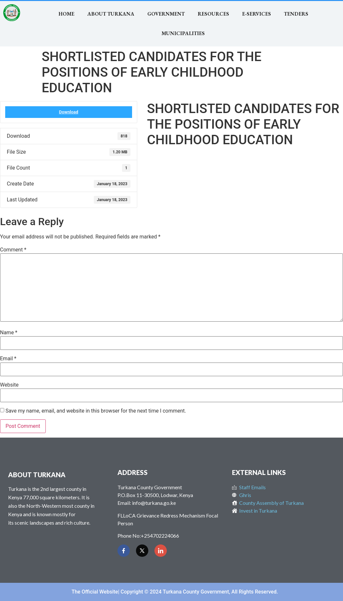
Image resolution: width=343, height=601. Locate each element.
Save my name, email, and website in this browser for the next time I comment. (96, 411)
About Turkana (110, 13)
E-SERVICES (256, 13)
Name (9, 332)
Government (166, 13)
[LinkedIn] (160, 550)
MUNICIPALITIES (183, 33)
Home (66, 13)
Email (8, 358)
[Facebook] (123, 550)
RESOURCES (213, 13)
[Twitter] (142, 550)
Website (9, 385)
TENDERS (296, 13)
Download (68, 111)
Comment (13, 249)
